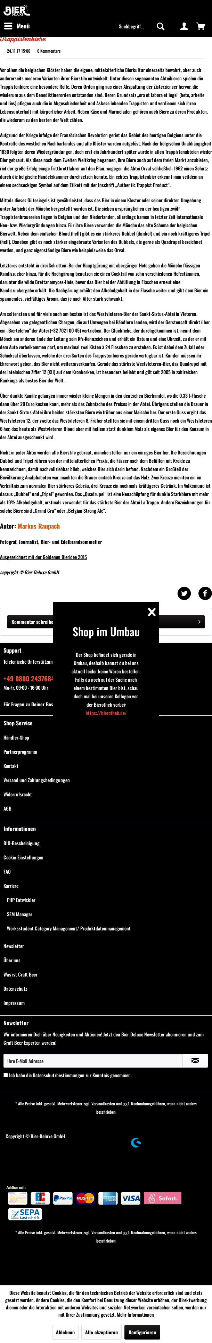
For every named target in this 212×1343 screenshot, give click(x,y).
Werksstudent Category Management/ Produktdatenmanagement (69, 928)
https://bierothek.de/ (106, 712)
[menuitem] (16, 26)
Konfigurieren (142, 1332)
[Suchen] (160, 26)
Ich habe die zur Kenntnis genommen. (70, 1075)
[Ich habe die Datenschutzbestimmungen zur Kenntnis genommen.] (5, 1075)
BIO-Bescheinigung (21, 843)
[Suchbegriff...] (142, 26)
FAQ (7, 871)
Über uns (12, 960)
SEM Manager (19, 914)
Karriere (10, 885)
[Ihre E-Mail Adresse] (93, 1061)
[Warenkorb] (201, 26)
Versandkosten (103, 1103)
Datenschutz (15, 988)
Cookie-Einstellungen (23, 857)
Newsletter (13, 945)
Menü (17, 25)
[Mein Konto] (184, 26)
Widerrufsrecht (17, 794)
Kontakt (10, 765)
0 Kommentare (48, 51)
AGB (7, 808)
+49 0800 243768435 (32, 678)
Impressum (14, 1002)
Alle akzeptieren (101, 1332)
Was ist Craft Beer (20, 974)
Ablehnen (65, 1332)
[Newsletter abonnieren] (195, 1061)
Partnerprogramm (20, 751)
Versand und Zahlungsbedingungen (36, 780)
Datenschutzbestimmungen (58, 1075)
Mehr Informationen (135, 1314)
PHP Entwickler (21, 899)
